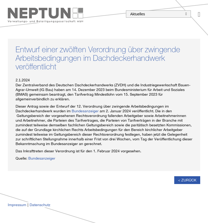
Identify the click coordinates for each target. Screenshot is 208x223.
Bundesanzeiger (85, 111)
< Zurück (187, 180)
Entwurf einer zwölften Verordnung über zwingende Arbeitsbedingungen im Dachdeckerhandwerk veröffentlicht (98, 59)
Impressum (17, 205)
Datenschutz (40, 205)
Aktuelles (158, 14)
